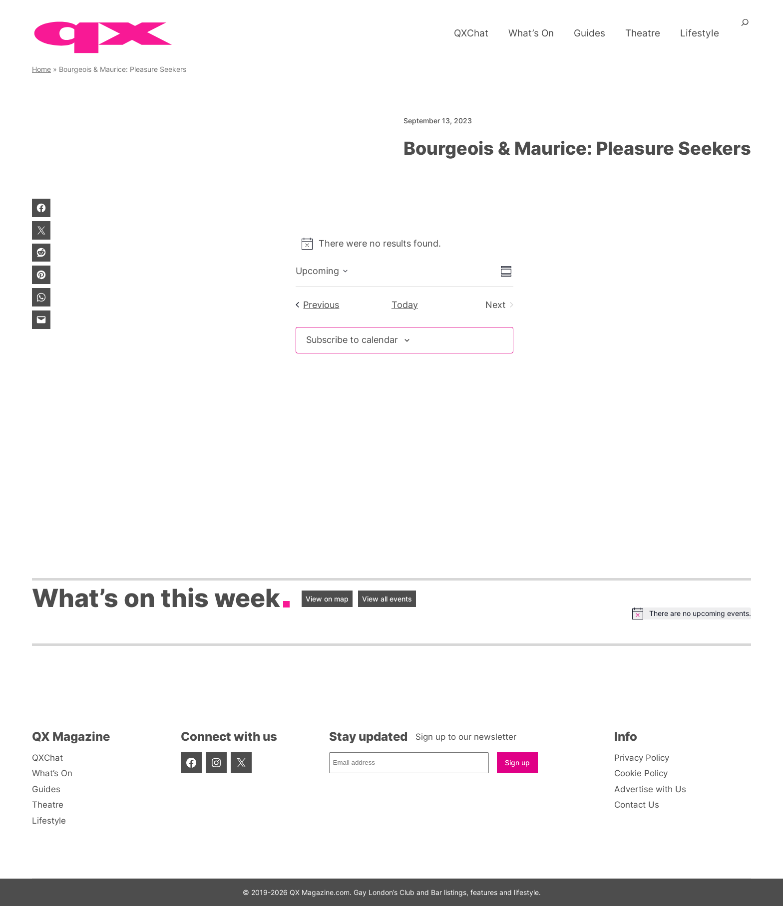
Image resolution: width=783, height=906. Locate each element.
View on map (327, 599)
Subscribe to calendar (352, 339)
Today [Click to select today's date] (405, 305)
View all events (387, 599)
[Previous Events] (317, 305)
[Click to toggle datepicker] (322, 271)
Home (41, 69)
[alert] (404, 244)
